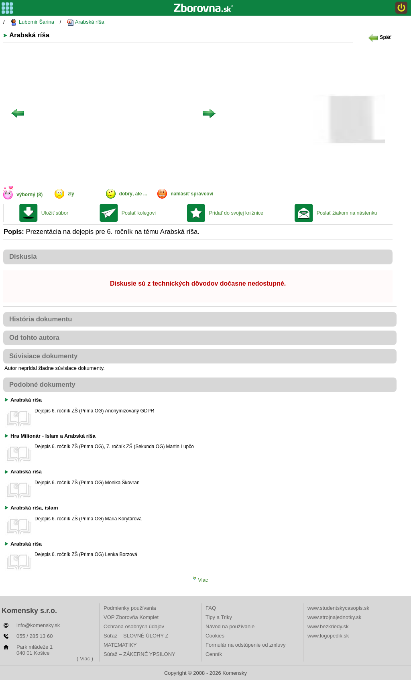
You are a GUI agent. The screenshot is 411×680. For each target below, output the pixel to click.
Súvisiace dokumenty (43, 356)
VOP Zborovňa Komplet (131, 617)
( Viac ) (85, 659)
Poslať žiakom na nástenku (347, 213)
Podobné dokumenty (42, 384)
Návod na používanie (230, 626)
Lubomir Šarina (32, 22)
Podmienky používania (130, 608)
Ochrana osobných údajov (134, 626)
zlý (71, 194)
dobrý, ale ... (133, 194)
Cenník (214, 654)
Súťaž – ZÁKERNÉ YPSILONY (139, 654)
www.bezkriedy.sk (327, 626)
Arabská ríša (85, 22)
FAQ (211, 608)
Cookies (215, 636)
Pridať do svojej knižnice (236, 213)
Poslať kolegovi (139, 213)
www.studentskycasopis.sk (338, 608)
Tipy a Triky (219, 617)
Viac (200, 580)
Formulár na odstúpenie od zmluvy (245, 645)
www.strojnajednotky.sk (334, 617)
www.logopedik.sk (328, 636)
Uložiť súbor (54, 213)
